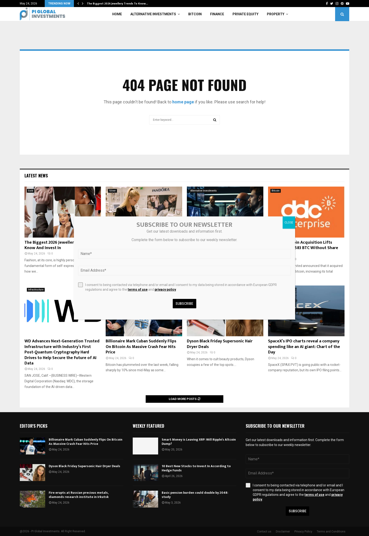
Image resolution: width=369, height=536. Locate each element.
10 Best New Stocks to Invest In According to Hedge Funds (196, 468)
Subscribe (297, 511)
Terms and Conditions (331, 531)
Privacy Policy (303, 531)
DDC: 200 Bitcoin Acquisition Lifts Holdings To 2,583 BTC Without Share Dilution (303, 248)
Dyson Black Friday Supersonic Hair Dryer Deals (220, 344)
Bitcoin (195, 14)
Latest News (36, 175)
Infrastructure (36, 289)
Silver (112, 190)
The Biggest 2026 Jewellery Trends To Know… (117, 3)
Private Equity (245, 14)
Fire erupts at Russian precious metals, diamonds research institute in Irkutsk (79, 495)
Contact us (264, 531)
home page (183, 101)
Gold (30, 190)
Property (275, 14)
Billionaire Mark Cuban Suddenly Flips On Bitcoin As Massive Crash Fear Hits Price (141, 347)
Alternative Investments (153, 14)
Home (117, 14)
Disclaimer (283, 531)
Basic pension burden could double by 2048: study (195, 495)
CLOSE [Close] (289, 222)
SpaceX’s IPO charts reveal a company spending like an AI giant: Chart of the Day (304, 347)
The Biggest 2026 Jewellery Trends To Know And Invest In (60, 245)
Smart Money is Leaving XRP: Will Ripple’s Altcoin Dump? (199, 441)
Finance (217, 14)
